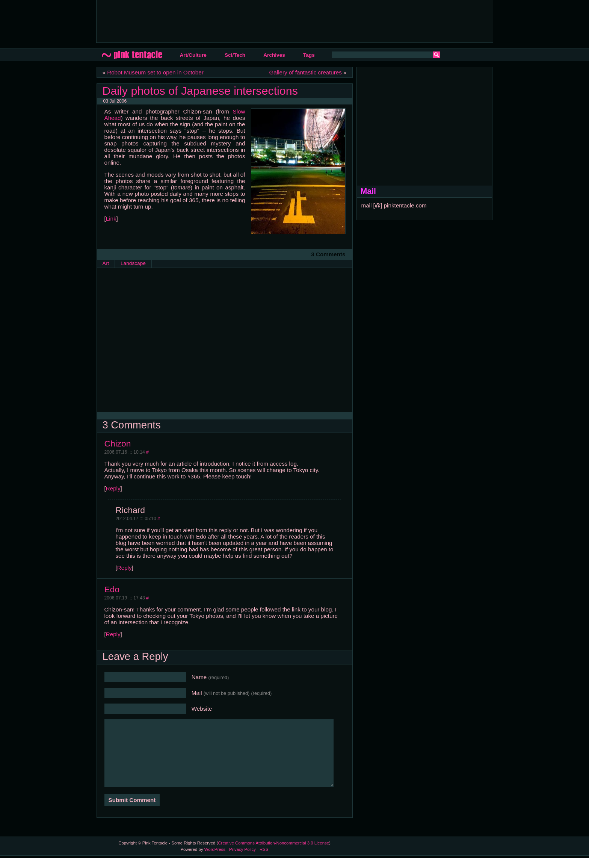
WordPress (214, 849)
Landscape (133, 263)
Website (202, 708)
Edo (112, 589)
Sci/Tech (235, 55)
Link (111, 218)
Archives (274, 55)
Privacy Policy (242, 849)
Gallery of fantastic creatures (305, 72)
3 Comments (328, 254)
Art (106, 263)
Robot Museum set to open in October (155, 72)
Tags (309, 55)
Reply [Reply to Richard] (124, 567)
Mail (232, 693)
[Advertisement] (239, 21)
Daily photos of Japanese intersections (200, 90)
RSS (264, 849)
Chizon (117, 443)
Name (210, 677)
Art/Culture (193, 55)
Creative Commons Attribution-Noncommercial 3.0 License (273, 843)
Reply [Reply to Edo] (113, 634)
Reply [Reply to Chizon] (113, 488)
